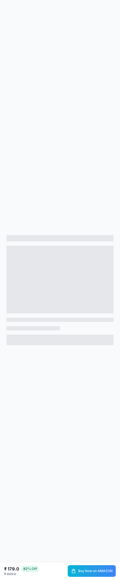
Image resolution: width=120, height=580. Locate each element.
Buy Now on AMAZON (92, 571)
